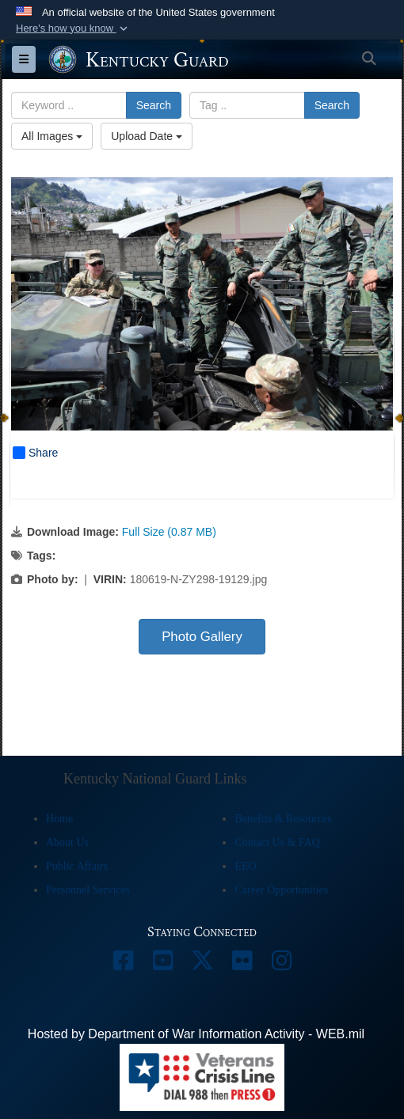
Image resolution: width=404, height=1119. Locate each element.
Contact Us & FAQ (276, 842)
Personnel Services (88, 890)
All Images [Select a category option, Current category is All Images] (51, 136)
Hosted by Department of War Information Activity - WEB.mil (196, 1034)
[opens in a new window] (123, 964)
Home (59, 819)
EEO (245, 866)
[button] (73, 28)
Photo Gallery (202, 636)
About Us (67, 842)
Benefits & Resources (282, 819)
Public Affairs (77, 866)
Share (35, 452)
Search (153, 105)
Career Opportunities (281, 890)
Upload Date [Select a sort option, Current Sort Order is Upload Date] (146, 136)
